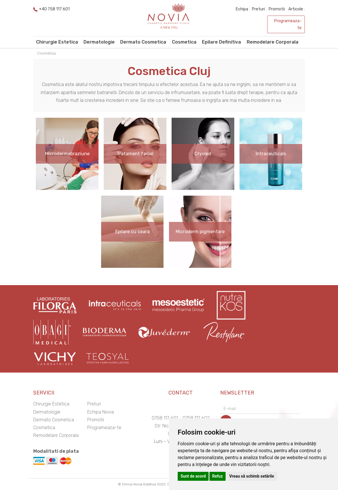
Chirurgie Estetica (57, 42)
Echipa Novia (100, 412)
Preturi (258, 9)
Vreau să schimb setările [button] (251, 476)
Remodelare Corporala (272, 42)
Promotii (277, 9)
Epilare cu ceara (132, 231)
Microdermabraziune (67, 153)
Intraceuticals (271, 153)
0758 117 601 (165, 418)
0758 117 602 (196, 418)
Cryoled (202, 153)
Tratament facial (135, 153)
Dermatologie (99, 42)
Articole (295, 9)
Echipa (242, 9)
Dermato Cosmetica (143, 42)
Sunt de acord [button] (193, 476)
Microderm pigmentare (200, 231)
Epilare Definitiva (221, 42)
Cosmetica (184, 42)
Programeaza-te (288, 24)
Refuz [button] (217, 476)
